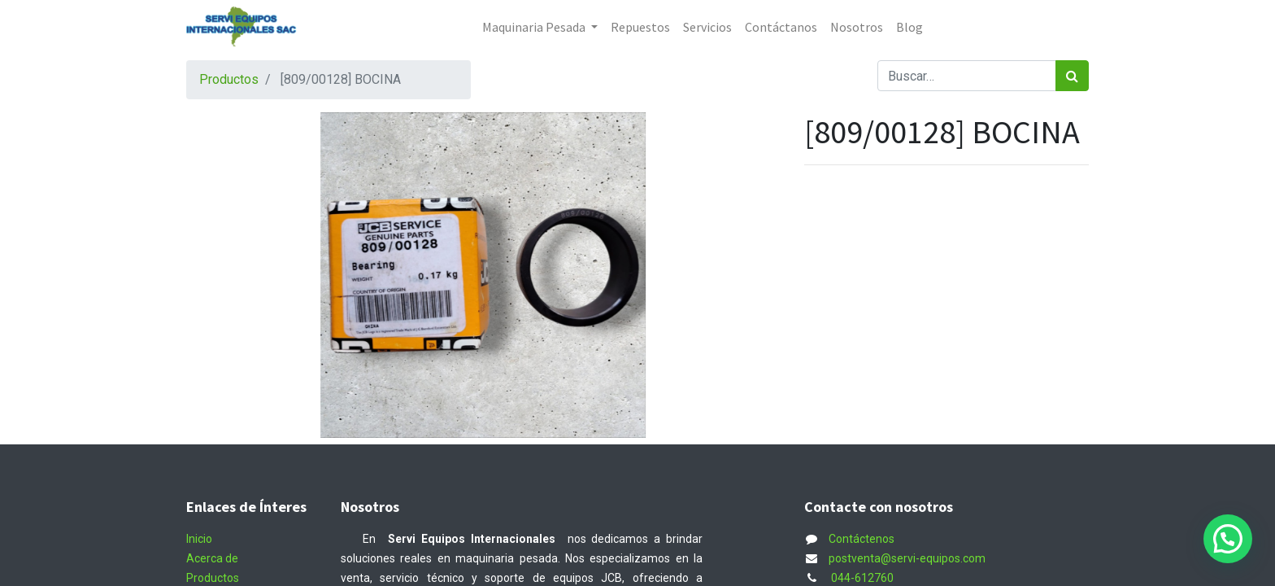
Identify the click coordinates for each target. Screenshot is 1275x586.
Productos (229, 79)
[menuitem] (640, 27)
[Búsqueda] (1072, 75)
